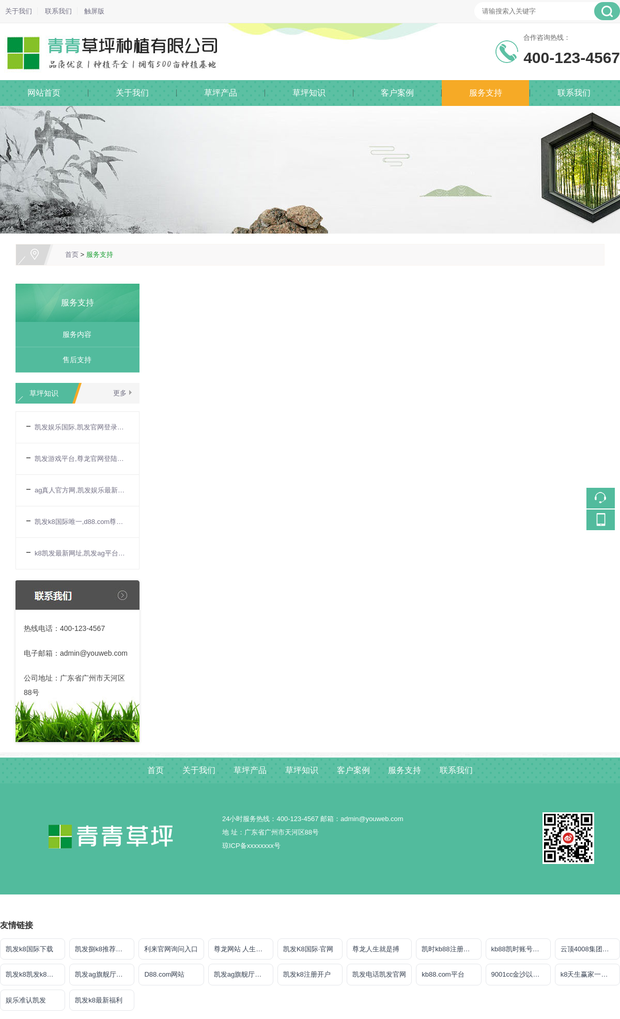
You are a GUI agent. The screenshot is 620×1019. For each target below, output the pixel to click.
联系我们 (58, 11)
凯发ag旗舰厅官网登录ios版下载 (243, 974)
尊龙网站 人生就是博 (243, 949)
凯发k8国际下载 (29, 949)
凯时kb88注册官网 (449, 949)
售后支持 (73, 360)
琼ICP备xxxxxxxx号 (251, 846)
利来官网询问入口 (171, 949)
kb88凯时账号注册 (518, 949)
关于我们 (18, 11)
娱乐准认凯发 (26, 1000)
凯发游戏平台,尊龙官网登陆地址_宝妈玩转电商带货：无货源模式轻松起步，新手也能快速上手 (82, 458)
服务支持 (485, 92)
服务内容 (73, 334)
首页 (72, 254)
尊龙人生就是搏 (375, 949)
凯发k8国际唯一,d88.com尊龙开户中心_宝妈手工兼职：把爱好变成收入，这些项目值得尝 (82, 522)
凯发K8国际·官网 (308, 949)
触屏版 (94, 11)
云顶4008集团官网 (588, 949)
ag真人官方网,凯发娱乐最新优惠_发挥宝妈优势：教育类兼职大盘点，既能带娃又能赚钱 (82, 490)
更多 (120, 393)
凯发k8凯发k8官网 (33, 974)
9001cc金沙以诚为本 (521, 974)
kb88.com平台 (443, 974)
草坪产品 (220, 92)
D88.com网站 (164, 974)
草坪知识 (309, 92)
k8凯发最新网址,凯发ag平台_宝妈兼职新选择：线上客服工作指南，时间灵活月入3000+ (82, 553)
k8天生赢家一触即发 (590, 974)
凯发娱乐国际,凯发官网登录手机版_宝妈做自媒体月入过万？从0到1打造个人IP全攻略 (82, 427)
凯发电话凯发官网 (379, 974)
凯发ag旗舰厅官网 (102, 974)
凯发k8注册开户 (307, 974)
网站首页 (43, 92)
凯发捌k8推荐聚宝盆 (104, 949)
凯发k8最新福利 (98, 1000)
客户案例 (397, 92)
